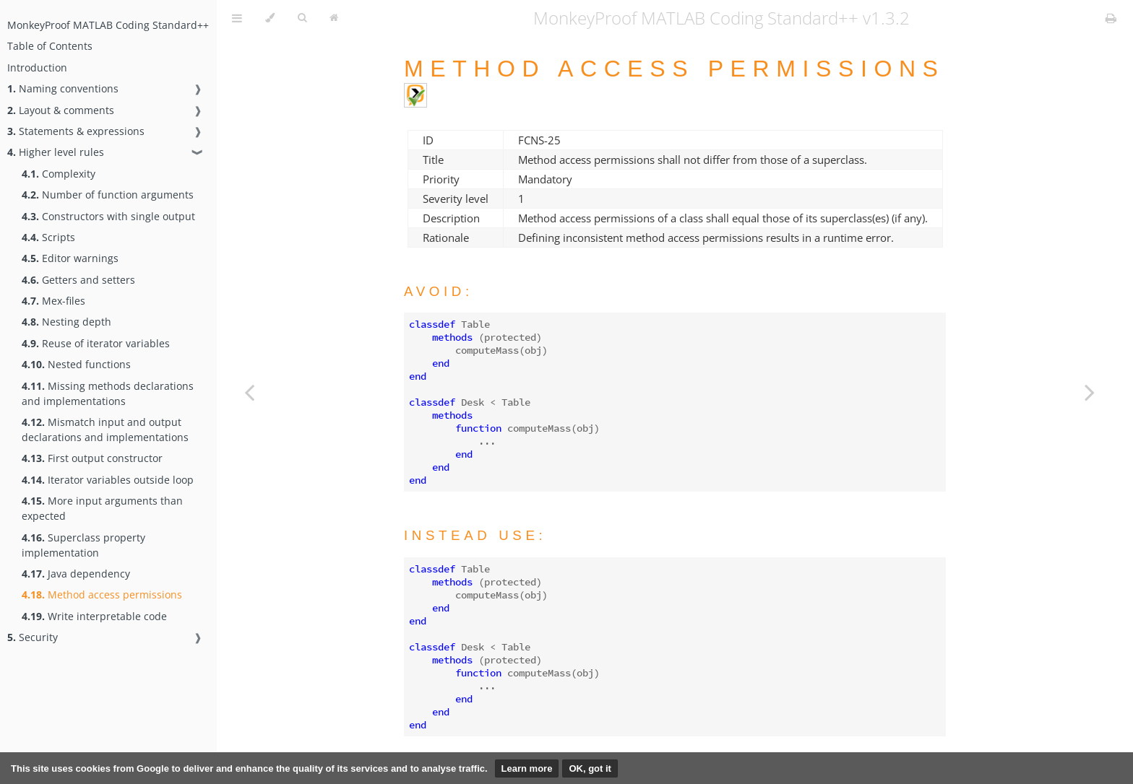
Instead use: (475, 535)
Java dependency (76, 573)
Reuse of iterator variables (96, 343)
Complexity (58, 173)
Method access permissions (102, 594)
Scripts (48, 237)
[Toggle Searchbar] (302, 18)
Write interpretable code (94, 616)
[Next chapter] (1089, 392)
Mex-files (53, 301)
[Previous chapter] (249, 392)
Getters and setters (78, 280)
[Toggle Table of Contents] (237, 18)
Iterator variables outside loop (108, 480)
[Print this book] (1111, 18)
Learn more (527, 768)
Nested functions (76, 364)
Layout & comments (60, 110)
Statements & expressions (76, 131)
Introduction (37, 67)
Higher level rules (55, 152)
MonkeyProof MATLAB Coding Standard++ (108, 25)
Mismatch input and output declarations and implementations (105, 429)
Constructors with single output (108, 216)
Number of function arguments (108, 194)
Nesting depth (66, 321)
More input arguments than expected (102, 508)
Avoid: (438, 291)
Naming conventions (63, 88)
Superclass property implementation (83, 545)
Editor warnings (70, 258)
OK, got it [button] (590, 768)
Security (32, 637)
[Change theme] (270, 18)
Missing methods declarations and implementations (108, 393)
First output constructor (92, 458)
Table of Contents (49, 46)
